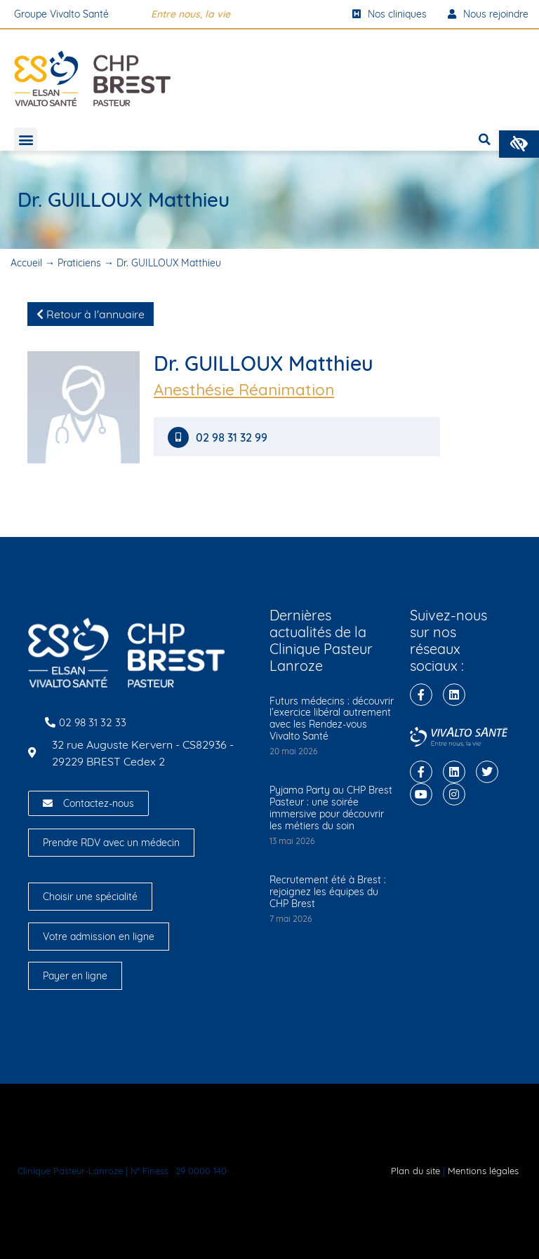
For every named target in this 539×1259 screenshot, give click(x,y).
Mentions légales (483, 1170)
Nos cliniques (389, 14)
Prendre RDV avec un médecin (111, 842)
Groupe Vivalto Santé (61, 14)
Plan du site (415, 1170)
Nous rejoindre (488, 14)
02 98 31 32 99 (233, 437)
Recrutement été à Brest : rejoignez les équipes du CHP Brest (328, 891)
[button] (519, 144)
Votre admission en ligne (98, 936)
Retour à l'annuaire (90, 314)
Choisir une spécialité (90, 896)
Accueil (26, 263)
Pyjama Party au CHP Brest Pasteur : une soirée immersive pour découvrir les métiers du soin (331, 807)
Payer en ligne (75, 975)
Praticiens (79, 263)
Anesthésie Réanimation (244, 390)
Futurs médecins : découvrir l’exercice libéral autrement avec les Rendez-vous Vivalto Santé (332, 718)
